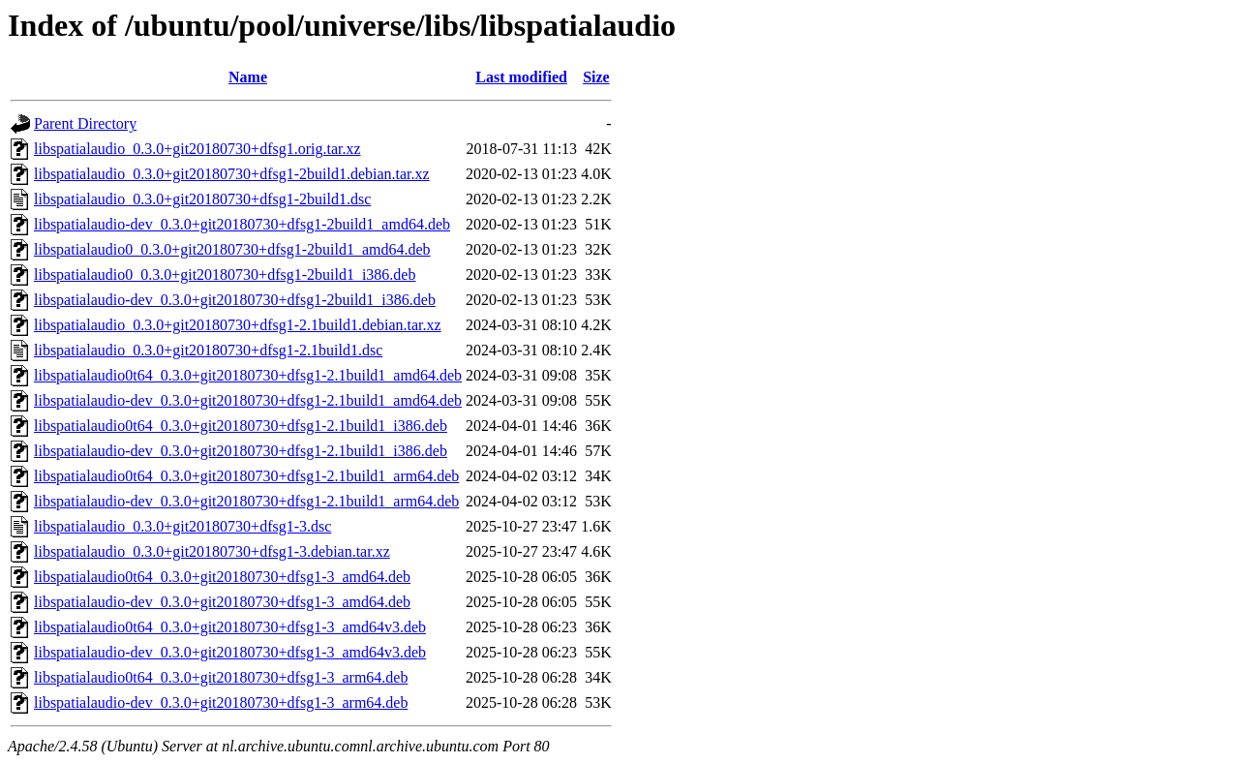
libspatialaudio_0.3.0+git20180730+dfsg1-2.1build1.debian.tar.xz (237, 325)
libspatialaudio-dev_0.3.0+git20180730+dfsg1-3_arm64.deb (221, 702)
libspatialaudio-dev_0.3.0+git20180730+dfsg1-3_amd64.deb (222, 602)
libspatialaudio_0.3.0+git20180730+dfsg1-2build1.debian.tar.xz (232, 174)
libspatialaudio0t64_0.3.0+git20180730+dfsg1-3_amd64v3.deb (230, 627)
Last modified (521, 77)
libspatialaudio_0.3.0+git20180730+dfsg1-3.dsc (182, 526)
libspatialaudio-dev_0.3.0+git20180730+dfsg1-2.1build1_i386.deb (240, 451)
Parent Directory (85, 123)
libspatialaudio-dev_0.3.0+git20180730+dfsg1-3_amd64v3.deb (230, 652)
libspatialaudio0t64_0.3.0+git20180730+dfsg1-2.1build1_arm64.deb (246, 476)
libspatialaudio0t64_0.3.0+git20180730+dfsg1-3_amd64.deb (222, 576)
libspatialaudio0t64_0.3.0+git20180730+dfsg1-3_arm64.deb (221, 677)
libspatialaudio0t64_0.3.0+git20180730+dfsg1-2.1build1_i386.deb (240, 425)
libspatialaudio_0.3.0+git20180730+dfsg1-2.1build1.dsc (208, 350)
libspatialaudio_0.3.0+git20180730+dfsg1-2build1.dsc (202, 199)
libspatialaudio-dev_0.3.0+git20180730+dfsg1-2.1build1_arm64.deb (246, 501)
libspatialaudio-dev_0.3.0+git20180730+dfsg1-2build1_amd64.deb (242, 224)
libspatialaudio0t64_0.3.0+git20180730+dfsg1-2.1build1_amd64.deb (248, 375)
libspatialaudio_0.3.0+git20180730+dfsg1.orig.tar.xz (197, 148)
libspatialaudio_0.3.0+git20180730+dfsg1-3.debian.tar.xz (212, 551)
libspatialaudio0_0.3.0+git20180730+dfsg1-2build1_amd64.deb (232, 249)
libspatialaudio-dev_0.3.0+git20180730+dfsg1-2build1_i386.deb (235, 299)
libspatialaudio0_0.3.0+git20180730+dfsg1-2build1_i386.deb (224, 274)
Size (596, 77)
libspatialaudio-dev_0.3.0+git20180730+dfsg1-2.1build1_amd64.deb (248, 400)
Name (247, 77)
